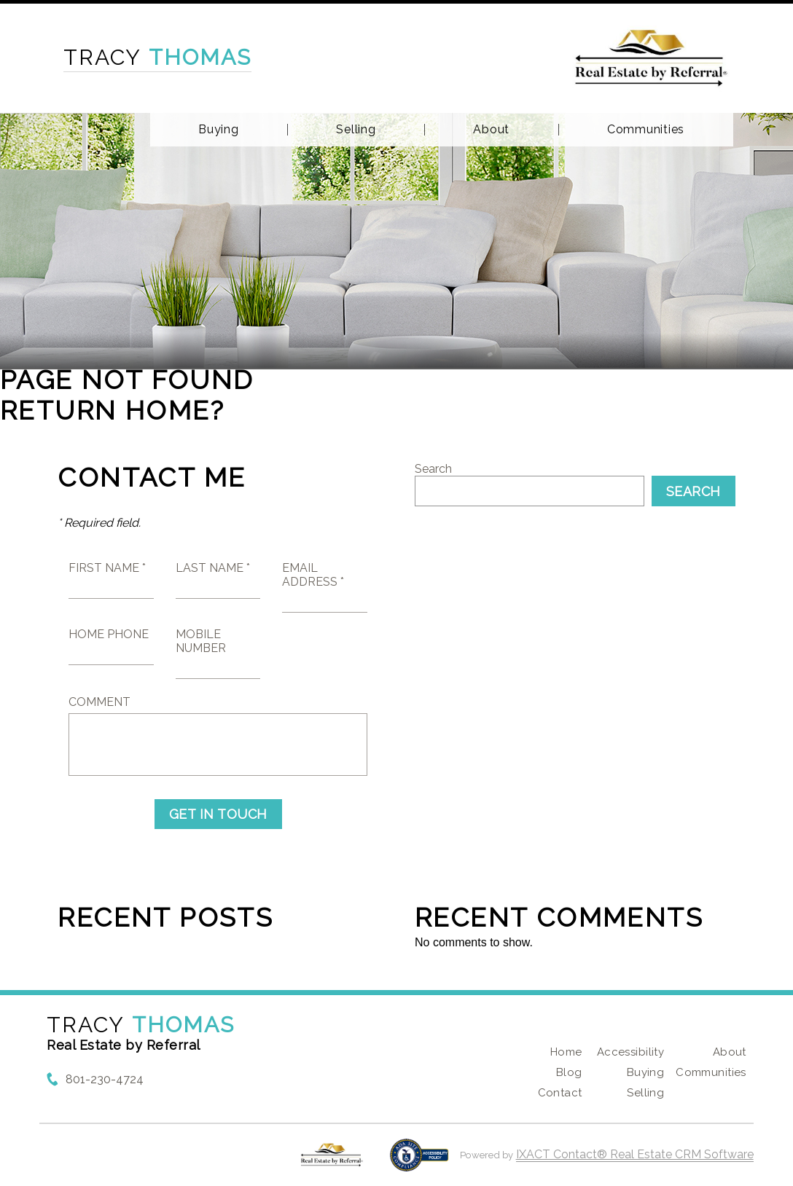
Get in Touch (218, 814)
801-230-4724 (105, 1079)
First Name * (107, 568)
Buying (218, 130)
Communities (645, 130)
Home (566, 1052)
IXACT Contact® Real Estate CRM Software (635, 1154)
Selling (355, 130)
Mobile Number (201, 641)
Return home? (112, 410)
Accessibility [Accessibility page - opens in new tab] (630, 1052)
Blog (569, 1072)
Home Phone (109, 634)
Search (433, 469)
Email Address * (313, 575)
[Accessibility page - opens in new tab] (419, 1162)
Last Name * (213, 568)
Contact (560, 1092)
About (491, 130)
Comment (99, 702)
